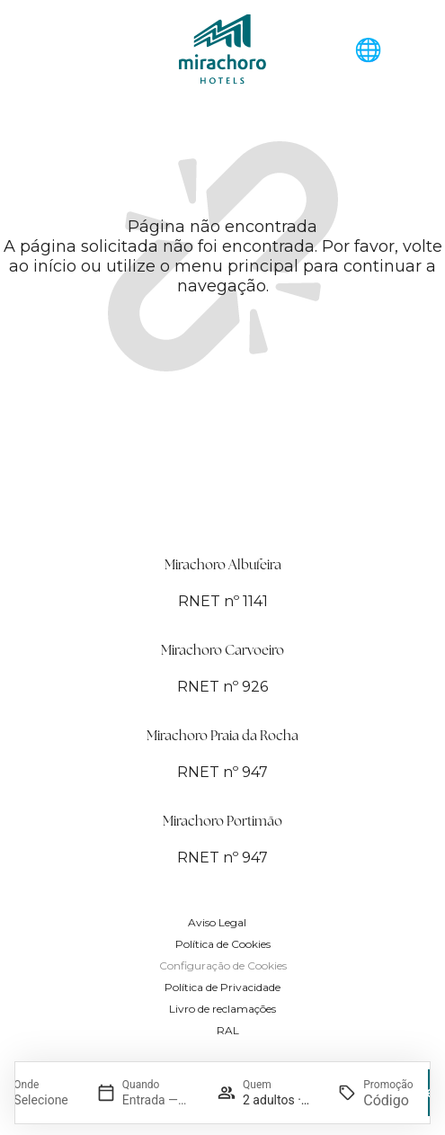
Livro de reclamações (222, 1008)
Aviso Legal (217, 922)
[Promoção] (388, 1100)
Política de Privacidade (222, 987)
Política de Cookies (223, 944)
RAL (228, 1030)
